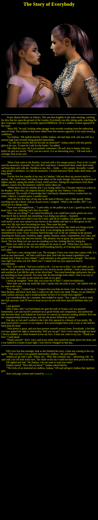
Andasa (48, 373)
